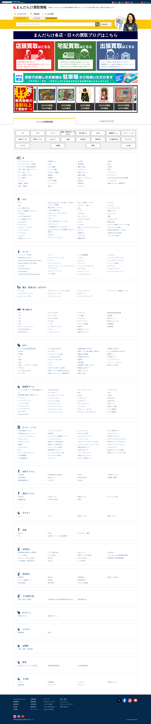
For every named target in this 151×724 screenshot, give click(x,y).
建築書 (50, 175)
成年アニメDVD (113, 365)
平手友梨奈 (21, 477)
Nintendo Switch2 (53, 390)
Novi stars (21, 266)
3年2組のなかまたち (24, 257)
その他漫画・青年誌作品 (26, 561)
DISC (98, 133)
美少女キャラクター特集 (116, 450)
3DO (109, 392)
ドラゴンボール (23, 230)
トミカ (50, 324)
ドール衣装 (51, 274)
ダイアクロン (22, 224)
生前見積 (33, 704)
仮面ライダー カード (84, 455)
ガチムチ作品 (82, 558)
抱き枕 (50, 580)
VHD (19, 359)
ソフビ (80, 211)
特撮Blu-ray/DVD (83, 357)
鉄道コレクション (113, 321)
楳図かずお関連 (83, 354)
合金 (79, 208)
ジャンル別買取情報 (44, 122)
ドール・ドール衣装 (24, 255)
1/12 (19, 313)
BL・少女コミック (24, 172)
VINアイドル (52, 497)
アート (20, 516)
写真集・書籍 (112, 477)
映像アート (111, 354)
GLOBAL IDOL (53, 499)
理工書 (80, 180)
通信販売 (33, 707)
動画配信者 (21, 499)
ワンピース (81, 235)
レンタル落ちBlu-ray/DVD (116, 351)
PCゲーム (128, 139)
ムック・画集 (52, 169)
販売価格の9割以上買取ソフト (28, 395)
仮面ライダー (112, 211)
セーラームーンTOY (24, 296)
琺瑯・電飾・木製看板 (25, 649)
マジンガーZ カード (84, 453)
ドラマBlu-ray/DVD (54, 357)
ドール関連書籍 (83, 255)
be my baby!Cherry (24, 268)
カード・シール (128, 133)
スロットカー (52, 315)
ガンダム (110, 202)
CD (19, 536)
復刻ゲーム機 (112, 406)
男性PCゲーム (22, 616)
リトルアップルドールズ (116, 257)
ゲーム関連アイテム (24, 219)
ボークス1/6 (82, 268)
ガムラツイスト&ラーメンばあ (88, 441)
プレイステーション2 (55, 406)
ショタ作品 (81, 561)
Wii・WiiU (21, 411)
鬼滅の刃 (81, 233)
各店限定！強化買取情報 (116, 558)
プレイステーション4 (55, 412)
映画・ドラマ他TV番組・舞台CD (88, 351)
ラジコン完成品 (83, 324)
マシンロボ (21, 233)
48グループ (51, 477)
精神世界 (81, 183)
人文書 (80, 161)
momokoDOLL (23, 271)
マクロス (110, 205)
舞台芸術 (81, 164)
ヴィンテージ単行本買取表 (27, 167)
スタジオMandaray (49, 707)
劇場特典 (21, 685)
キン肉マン (21, 213)
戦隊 (109, 216)
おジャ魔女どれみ (24, 208)
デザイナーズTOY (84, 219)
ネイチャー (81, 186)
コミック (21, 180)
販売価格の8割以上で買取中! (27, 552)
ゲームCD (51, 351)
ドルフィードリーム (54, 271)
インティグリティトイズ (56, 257)
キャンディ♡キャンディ (116, 271)
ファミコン (21, 397)
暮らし (110, 164)
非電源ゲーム (52, 161)
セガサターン (82, 401)
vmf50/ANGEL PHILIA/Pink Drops (29, 274)
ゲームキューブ (23, 406)
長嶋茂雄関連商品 (54, 665)
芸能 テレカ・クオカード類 (116, 453)
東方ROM (51, 583)
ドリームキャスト (83, 403)
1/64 (19, 324)
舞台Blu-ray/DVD (83, 368)
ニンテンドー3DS (53, 401)
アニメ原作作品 (53, 552)
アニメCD (21, 373)
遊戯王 (20, 444)
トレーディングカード (55, 431)
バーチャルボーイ (24, 408)
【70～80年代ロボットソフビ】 (58, 221)
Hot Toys (51, 234)
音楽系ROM (82, 580)
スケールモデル (53, 313)
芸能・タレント (83, 172)
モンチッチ (81, 293)
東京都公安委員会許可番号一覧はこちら (23, 719)
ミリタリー (81, 169)
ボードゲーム (112, 175)
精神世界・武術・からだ (86, 365)
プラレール (81, 313)
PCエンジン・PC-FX (84, 409)
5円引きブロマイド (114, 436)
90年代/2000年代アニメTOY (117, 230)
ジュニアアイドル (113, 359)
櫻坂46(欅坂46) (23, 480)
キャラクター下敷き (54, 455)
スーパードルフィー (54, 263)
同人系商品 (21, 583)
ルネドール (111, 266)
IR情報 (15, 709)
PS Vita (80, 395)
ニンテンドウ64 (23, 403)
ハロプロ (51, 480)
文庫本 (110, 161)
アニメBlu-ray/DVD (24, 370)
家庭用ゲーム (113, 133)
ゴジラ (50, 218)
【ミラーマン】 (53, 224)
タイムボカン (22, 222)
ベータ (50, 362)
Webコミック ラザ (49, 702)
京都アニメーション (24, 238)
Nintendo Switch (23, 414)
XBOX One (111, 401)
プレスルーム (64, 702)
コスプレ (23, 145)
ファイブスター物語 (114, 227)
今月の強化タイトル (24, 431)
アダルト (21, 368)
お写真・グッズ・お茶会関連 (57, 536)
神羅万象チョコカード (55, 450)
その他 (128, 145)
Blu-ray (20, 533)
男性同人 (98, 139)
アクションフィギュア (55, 237)
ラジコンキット (83, 321)
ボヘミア (46, 699)
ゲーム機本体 (112, 409)
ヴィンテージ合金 (113, 235)
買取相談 (37, 14)
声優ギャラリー (113, 682)
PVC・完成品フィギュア (86, 202)
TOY (37, 133)
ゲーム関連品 (112, 412)
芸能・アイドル (83, 370)
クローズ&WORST (24, 216)
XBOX (110, 395)
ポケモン (81, 230)
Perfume (80, 480)
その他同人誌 (113, 139)
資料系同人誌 (82, 599)
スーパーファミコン (24, 400)
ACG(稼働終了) (23, 458)
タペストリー (52, 685)
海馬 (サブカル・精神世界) (116, 183)
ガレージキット (83, 216)
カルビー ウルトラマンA (116, 444)
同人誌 (50, 558)
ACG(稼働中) (22, 455)
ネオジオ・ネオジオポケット (87, 412)
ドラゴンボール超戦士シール (57, 436)
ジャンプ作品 (22, 555)
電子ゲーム (111, 403)
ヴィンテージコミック (25, 161)
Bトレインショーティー (26, 326)
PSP (79, 392)
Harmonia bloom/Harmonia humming (29, 260)
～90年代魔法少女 (54, 210)
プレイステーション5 (85, 390)
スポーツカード (113, 433)
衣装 (49, 632)
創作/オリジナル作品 (84, 555)
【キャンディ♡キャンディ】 (57, 213)
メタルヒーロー (113, 219)
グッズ (20, 682)
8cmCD (20, 351)
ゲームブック (112, 180)
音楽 (49, 186)
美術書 (50, 178)
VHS (19, 362)
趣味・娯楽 (81, 167)
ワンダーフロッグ (113, 268)
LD (19, 357)
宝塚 (67, 139)
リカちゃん (111, 255)
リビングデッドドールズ (116, 260)
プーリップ (81, 263)
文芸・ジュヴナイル (84, 178)
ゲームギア (81, 406)
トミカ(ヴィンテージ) (55, 326)
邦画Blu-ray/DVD (113, 348)
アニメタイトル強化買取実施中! (118, 555)
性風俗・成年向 (23, 183)
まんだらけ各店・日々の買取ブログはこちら (75, 35)
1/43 (19, 321)
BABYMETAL (82, 477)
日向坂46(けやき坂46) (55, 475)
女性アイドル (22, 139)
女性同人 (83, 139)
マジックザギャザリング (26, 453)
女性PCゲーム (52, 616)
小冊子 (110, 167)
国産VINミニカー (83, 329)
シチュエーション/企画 (55, 354)
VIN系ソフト (112, 357)
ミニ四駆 (81, 315)
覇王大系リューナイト (55, 207)
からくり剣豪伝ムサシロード (27, 211)
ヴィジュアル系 (113, 497)
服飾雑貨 (21, 632)
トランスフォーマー (114, 208)
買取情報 (33, 702)
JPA (19, 205)
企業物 (58, 145)
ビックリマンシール (84, 436)
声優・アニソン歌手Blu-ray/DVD (58, 370)
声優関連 (51, 682)
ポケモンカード (23, 439)
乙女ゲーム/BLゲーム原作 (56, 368)
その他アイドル (113, 475)
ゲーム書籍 (21, 178)
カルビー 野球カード (84, 458)
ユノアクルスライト (84, 274)
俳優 (79, 499)
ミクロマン (21, 235)
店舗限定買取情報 (106, 121)
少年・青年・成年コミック (27, 169)
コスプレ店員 (48, 704)
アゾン (50, 255)
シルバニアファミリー (25, 293)
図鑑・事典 (81, 175)
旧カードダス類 (83, 433)
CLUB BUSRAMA (24, 329)
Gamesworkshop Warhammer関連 (118, 178)
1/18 (19, 315)
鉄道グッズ (111, 318)
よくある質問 (49, 14)
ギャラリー (81, 685)
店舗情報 (33, 699)
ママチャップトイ (83, 271)
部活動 (15, 707)
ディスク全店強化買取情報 (27, 348)
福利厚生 (16, 704)
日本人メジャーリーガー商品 (27, 665)
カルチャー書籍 (53, 172)
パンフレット (112, 172)
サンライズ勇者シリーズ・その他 (118, 224)
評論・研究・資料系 (24, 599)
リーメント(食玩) (113, 263)
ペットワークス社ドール (86, 266)
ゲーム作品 (51, 555)
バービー (81, 257)
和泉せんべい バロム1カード (117, 441)
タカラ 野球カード (114, 431)
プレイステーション (54, 403)
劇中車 (80, 326)
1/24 (19, 318)
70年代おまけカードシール (27, 433)
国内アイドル (82, 497)
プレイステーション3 (55, 409)
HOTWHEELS (22, 332)
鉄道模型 (110, 324)
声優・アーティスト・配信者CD (58, 373)
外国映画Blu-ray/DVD (85, 348)
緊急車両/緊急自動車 (114, 313)
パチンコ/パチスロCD (55, 359)
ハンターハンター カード (26, 436)
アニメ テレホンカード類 (56, 453)
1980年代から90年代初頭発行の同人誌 (60, 599)
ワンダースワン (113, 390)
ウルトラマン (112, 213)
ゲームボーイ (52, 392)
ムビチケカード (113, 447)
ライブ (50, 365)
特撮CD (80, 359)
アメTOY (81, 224)
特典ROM (81, 577)
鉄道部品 (110, 326)
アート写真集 (52, 180)
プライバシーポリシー (66, 704)
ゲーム (50, 516)
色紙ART (51, 433)
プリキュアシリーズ (54, 293)
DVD (49, 533)
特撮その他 (111, 222)
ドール (53, 133)
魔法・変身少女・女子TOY (67, 133)
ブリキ (80, 222)
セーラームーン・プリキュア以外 (59, 291)
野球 (93, 145)
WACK (80, 475)
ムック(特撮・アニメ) (25, 175)
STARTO (21, 497)
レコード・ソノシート (115, 362)
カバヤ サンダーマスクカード (117, 439)
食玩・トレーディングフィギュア (89, 227)
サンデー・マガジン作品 (26, 558)
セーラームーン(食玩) (55, 447)
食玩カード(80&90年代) (55, 441)
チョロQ (50, 321)
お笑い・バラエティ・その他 (27, 365)
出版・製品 (63, 699)
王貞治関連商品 (83, 665)
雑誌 (109, 169)
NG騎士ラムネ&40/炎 (114, 233)
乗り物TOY (83, 133)
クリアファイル (83, 431)
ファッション (52, 183)
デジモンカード (23, 447)
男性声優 (81, 362)
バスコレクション (54, 332)
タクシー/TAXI (53, 318)
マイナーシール (83, 439)
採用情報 (16, 702)
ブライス (81, 260)
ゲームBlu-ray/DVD (54, 348)
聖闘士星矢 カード (84, 447)
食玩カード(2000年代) (55, 444)
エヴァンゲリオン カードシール (88, 444)
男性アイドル (37, 139)
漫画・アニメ (82, 516)
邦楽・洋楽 (81, 373)
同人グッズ (81, 552)
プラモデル (81, 213)
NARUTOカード (83, 450)
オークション (35, 709)
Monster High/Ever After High (27, 263)
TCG (19, 450)
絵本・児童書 (22, 186)
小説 (49, 164)
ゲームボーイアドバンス (56, 395)
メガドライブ (82, 398)
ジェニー (51, 260)
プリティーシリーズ (54, 296)
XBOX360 (111, 398)
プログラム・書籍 (83, 533)
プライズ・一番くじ (84, 205)
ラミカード (51, 458)
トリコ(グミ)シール (54, 439)
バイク (50, 329)
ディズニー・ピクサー (25, 227)
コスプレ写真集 (83, 583)
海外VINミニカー (83, 332)
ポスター (53, 139)
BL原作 (20, 354)
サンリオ (21, 291)
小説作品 (110, 552)
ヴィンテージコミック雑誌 (27, 164)
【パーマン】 (52, 216)
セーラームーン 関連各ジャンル (118, 291)
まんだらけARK (48, 709)
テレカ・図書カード (24, 580)
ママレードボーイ (83, 291)
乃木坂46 (21, 475)
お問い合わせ (64, 707)
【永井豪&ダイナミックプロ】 (58, 227)
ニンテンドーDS (53, 398)
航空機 (110, 315)
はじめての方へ (22, 14)
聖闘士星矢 (81, 238)
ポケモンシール (23, 441)
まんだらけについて (19, 699)
